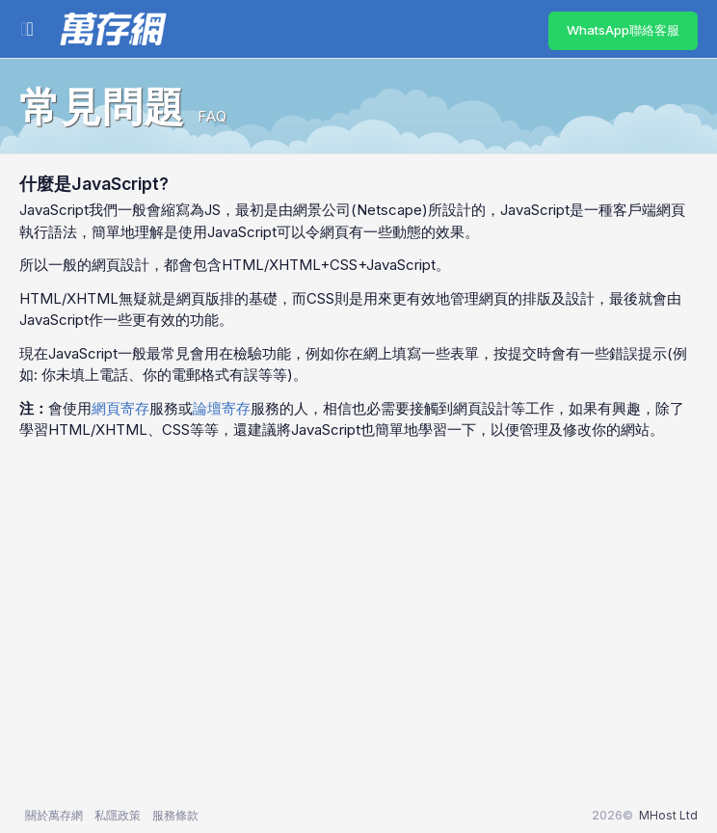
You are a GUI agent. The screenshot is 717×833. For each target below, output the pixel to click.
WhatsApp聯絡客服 (623, 30)
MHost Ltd (668, 815)
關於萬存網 (54, 815)
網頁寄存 (120, 408)
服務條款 (175, 815)
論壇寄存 (222, 408)
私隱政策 (117, 815)
